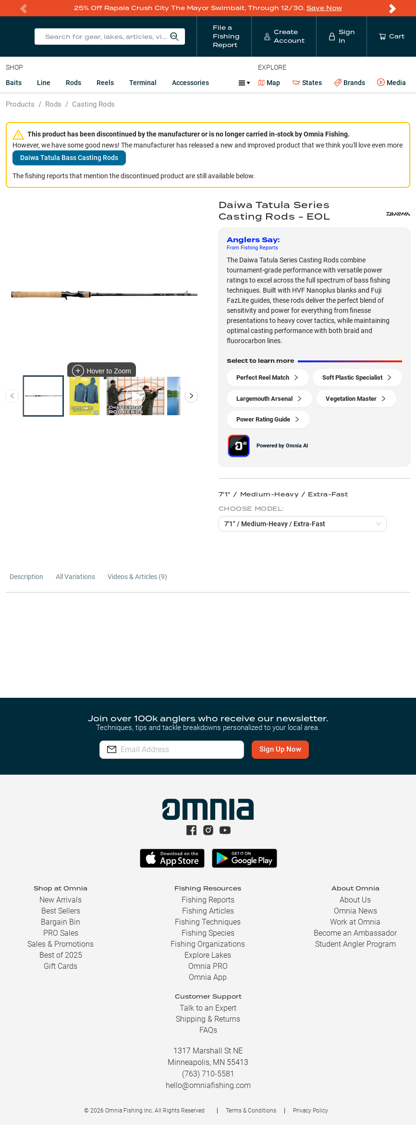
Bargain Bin (60, 922)
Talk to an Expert (208, 1008)
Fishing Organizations (208, 944)
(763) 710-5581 (208, 1073)
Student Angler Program (355, 944)
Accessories (190, 83)
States (307, 83)
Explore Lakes (207, 955)
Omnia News (355, 910)
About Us (355, 899)
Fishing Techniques (208, 922)
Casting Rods (93, 104)
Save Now (324, 8)
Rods (73, 83)
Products (20, 104)
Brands (349, 83)
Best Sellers (60, 910)
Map (269, 83)
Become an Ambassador (355, 933)
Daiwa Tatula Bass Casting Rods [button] (69, 157)
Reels (105, 83)
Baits (14, 83)
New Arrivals (60, 899)
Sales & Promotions (60, 944)
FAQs (208, 1030)
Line (43, 83)
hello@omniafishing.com (208, 1085)
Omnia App (208, 977)
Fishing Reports (208, 899)
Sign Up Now (291, 749)
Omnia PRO (208, 966)
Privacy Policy (310, 1110)
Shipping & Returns (208, 1019)
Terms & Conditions (251, 1110)
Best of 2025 (60, 955)
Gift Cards (60, 966)
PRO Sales (60, 933)
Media (391, 82)
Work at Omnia (355, 922)
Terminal (143, 83)
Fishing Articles (208, 910)
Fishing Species (208, 933)
